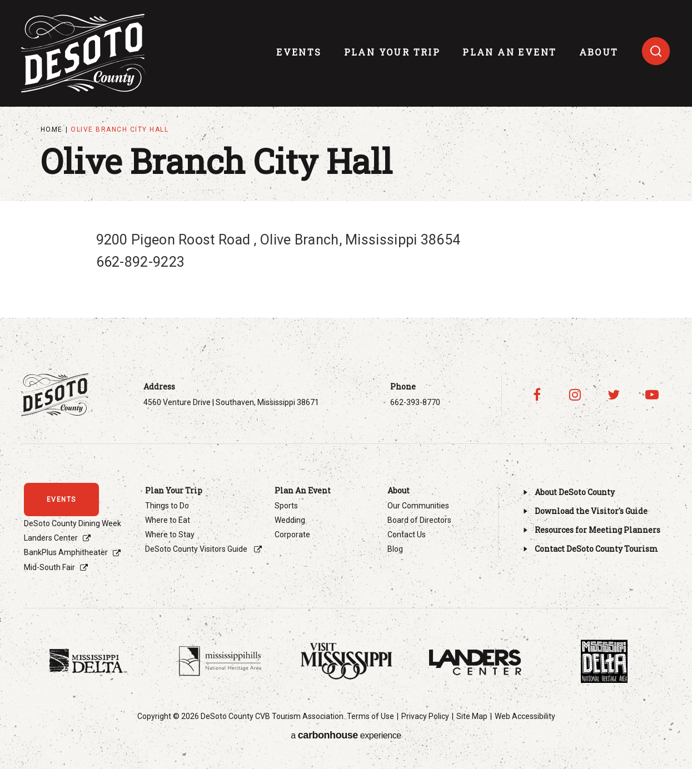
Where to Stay (170, 534)
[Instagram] (575, 394)
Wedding (290, 520)
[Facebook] (536, 394)
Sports (286, 505)
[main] (346, 136)
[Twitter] (613, 394)
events (298, 52)
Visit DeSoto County (83, 53)
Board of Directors (419, 520)
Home (52, 129)
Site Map (471, 716)
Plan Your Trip (392, 52)
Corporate (292, 534)
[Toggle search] (655, 51)
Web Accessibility (525, 716)
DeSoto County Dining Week (72, 523)
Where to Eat (167, 520)
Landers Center (51, 537)
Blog (395, 549)
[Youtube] (651, 394)
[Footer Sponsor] (88, 661)
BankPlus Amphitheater (66, 552)
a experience (346, 735)
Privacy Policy (425, 716)
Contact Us (406, 534)
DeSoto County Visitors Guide (197, 549)
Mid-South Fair (49, 567)
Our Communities (418, 505)
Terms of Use (370, 716)
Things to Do (167, 505)
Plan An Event (509, 52)
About (599, 52)
